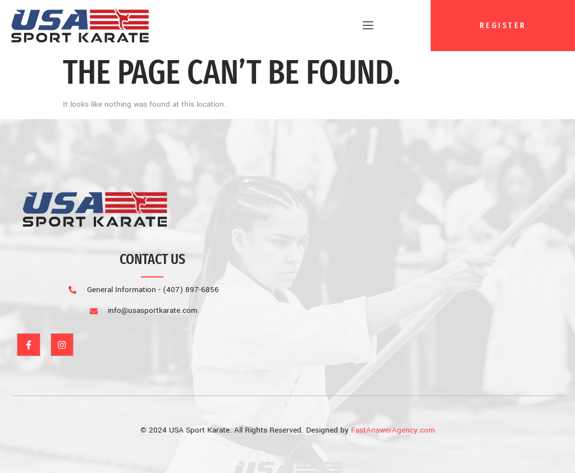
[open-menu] (364, 25)
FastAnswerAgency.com (393, 430)
